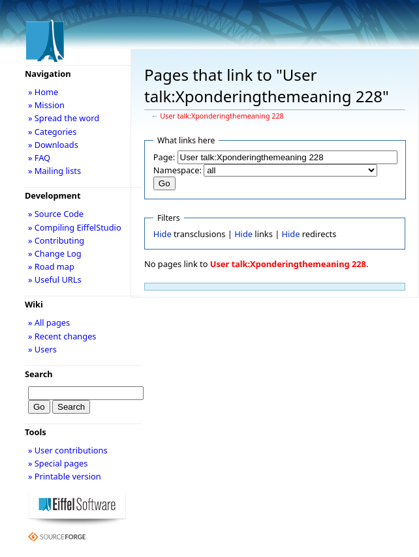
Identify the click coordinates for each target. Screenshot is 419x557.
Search (39, 374)
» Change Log (55, 253)
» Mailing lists (54, 171)
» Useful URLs (55, 279)
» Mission (46, 105)
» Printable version (64, 476)
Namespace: (177, 170)
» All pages (49, 322)
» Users (42, 349)
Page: (164, 157)
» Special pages (57, 463)
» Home (43, 92)
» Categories (52, 131)
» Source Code (56, 214)
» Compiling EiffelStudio (74, 227)
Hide (162, 234)
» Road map (51, 266)
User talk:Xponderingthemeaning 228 (221, 116)
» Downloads (53, 144)
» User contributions (68, 450)
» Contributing (56, 240)
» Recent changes (62, 336)
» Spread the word (63, 118)
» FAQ (39, 158)
